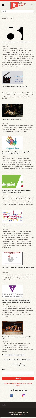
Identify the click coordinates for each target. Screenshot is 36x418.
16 (14, 355)
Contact (4, 405)
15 (11, 355)
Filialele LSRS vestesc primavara (11, 119)
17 (17, 355)
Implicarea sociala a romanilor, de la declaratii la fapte (18, 267)
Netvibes (22, 414)
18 (20, 355)
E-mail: (3, 369)
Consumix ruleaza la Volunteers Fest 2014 (14, 86)
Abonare (18, 378)
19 (23, 355)
